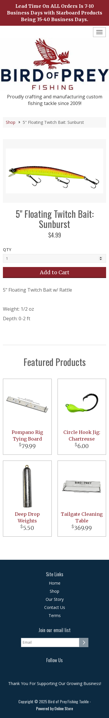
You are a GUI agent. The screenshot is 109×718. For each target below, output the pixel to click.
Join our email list (54, 630)
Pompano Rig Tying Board (27, 435)
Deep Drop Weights (27, 517)
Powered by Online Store (54, 708)
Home (54, 583)
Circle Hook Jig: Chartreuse (81, 435)
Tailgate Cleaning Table (82, 517)
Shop (10, 122)
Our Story (55, 599)
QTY (7, 249)
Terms (55, 615)
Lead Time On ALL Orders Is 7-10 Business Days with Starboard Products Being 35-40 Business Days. (54, 12)
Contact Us (54, 607)
